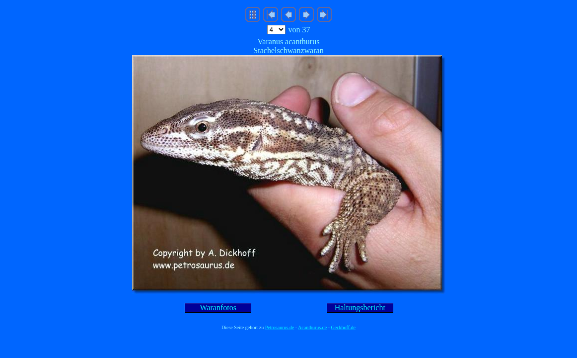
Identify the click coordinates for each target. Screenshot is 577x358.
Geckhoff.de (343, 327)
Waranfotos (218, 307)
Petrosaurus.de (279, 327)
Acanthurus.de (312, 327)
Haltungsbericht (360, 307)
